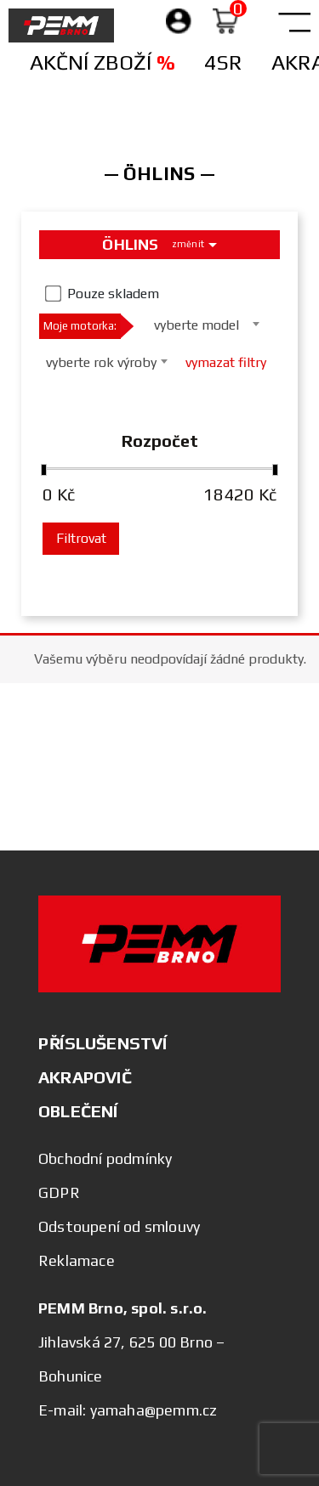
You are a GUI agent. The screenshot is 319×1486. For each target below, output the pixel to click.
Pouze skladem (113, 293)
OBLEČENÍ (78, 1111)
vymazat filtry (225, 362)
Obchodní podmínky (105, 1158)
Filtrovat (81, 538)
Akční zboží (102, 62)
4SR (223, 62)
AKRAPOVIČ (85, 1077)
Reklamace (76, 1260)
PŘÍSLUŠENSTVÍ (103, 1043)
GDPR (59, 1192)
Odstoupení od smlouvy (119, 1226)
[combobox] (201, 324)
